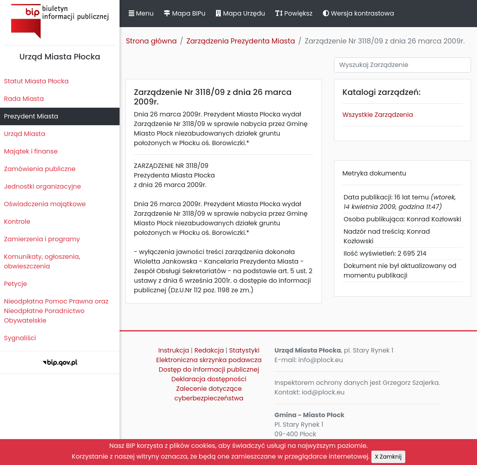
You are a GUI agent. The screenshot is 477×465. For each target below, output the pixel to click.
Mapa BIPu (184, 13)
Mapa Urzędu (240, 13)
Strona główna (151, 41)
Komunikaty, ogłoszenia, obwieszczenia (42, 261)
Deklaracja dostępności (208, 379)
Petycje (15, 283)
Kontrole (17, 221)
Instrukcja (173, 350)
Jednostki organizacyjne (42, 186)
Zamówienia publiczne (39, 168)
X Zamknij (388, 457)
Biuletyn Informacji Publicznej (59, 21)
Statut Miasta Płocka (36, 81)
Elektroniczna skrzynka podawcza (209, 360)
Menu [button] (141, 13)
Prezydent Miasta (31, 116)
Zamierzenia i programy (42, 239)
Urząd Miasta (24, 133)
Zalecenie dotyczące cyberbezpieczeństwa (209, 393)
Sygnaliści (20, 338)
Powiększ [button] (293, 13)
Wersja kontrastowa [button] (358, 13)
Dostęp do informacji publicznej (209, 369)
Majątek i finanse (31, 151)
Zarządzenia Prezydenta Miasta (240, 41)
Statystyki (244, 350)
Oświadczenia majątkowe (45, 204)
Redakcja (209, 350)
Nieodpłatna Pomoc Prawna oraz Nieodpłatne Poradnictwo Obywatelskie (56, 311)
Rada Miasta (24, 98)
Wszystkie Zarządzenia (377, 114)
